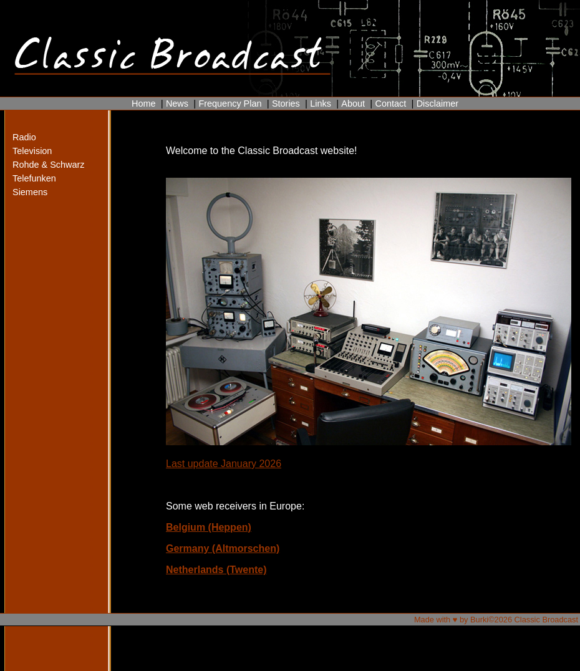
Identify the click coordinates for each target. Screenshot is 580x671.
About (353, 104)
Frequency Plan (229, 104)
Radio (24, 137)
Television (32, 151)
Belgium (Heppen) (208, 527)
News (177, 104)
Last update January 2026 (223, 463)
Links (320, 104)
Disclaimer (437, 104)
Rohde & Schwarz (37, 165)
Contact (390, 104)
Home (144, 104)
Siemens (29, 192)
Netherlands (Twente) (216, 569)
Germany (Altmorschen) (222, 548)
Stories (286, 104)
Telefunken (34, 178)
